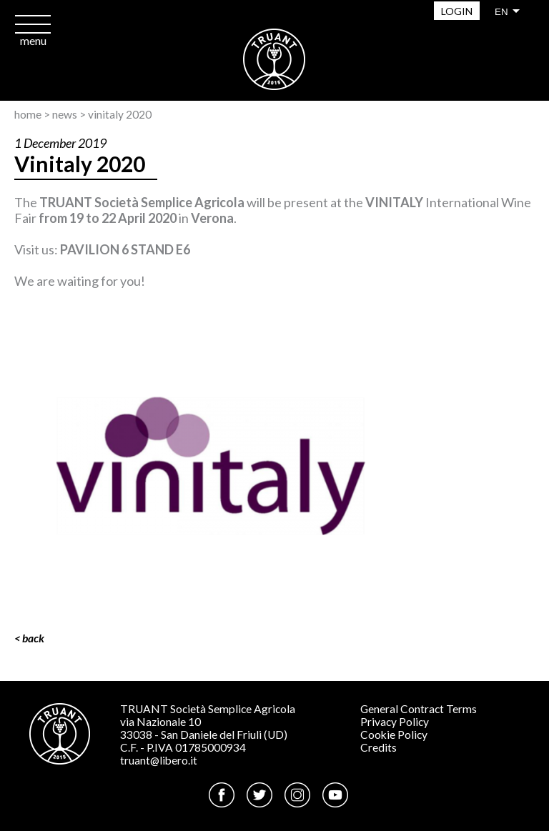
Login (457, 11)
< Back (29, 638)
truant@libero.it (158, 760)
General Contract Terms (418, 708)
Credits (378, 747)
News (64, 114)
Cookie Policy (393, 734)
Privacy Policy (394, 721)
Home (27, 114)
